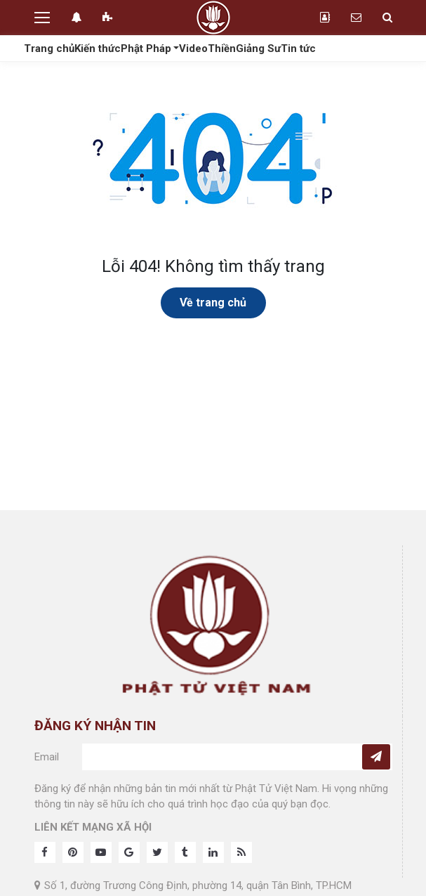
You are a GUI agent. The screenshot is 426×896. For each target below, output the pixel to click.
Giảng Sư (258, 48)
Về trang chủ (213, 302)
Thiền (222, 48)
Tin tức (298, 48)
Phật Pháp (146, 48)
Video (193, 48)
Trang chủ (49, 48)
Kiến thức (97, 48)
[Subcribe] (376, 757)
